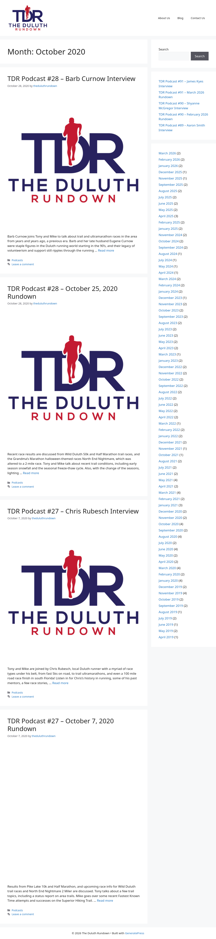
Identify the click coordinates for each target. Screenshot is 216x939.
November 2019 (170, 593)
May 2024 (166, 266)
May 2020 (166, 555)
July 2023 (165, 329)
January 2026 (168, 166)
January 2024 (168, 291)
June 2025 (166, 203)
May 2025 (166, 210)
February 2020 (169, 574)
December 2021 (170, 442)
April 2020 (166, 562)
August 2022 (168, 392)
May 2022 (166, 411)
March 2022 (167, 423)
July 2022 (165, 398)
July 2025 (165, 197)
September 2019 (171, 606)
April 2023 (166, 348)
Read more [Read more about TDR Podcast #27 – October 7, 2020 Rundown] (105, 900)
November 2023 (170, 304)
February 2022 (169, 430)
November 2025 (170, 178)
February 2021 (169, 499)
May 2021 (166, 480)
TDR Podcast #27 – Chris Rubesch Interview (73, 511)
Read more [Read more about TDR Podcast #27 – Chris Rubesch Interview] (60, 683)
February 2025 (169, 222)
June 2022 (166, 404)
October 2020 (169, 524)
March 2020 (167, 568)
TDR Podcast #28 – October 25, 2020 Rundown (62, 292)
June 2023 (166, 335)
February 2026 (169, 159)
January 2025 (168, 228)
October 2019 (169, 599)
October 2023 (169, 310)
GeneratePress (134, 933)
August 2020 (168, 536)
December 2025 (170, 172)
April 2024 (166, 272)
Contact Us (198, 18)
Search (164, 49)
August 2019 (168, 612)
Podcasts (17, 260)
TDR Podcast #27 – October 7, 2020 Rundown (60, 724)
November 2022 (170, 373)
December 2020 (170, 511)
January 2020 (168, 580)
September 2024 (171, 247)
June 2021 (166, 474)
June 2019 (166, 624)
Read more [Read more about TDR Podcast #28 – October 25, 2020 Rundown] (31, 473)
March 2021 (167, 492)
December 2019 (170, 587)
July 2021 (165, 467)
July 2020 (165, 543)
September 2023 (171, 316)
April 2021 (166, 486)
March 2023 (167, 354)
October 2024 (169, 241)
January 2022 (168, 436)
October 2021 (169, 455)
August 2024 (168, 254)
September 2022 (171, 386)
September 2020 (171, 530)
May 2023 (166, 342)
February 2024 (169, 285)
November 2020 (170, 518)
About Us (164, 18)
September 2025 (171, 184)
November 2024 (170, 235)
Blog (180, 18)
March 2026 (167, 153)
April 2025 (166, 216)
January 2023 (168, 360)
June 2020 (166, 549)
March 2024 (167, 279)
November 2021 (170, 448)
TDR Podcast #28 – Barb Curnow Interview (71, 78)
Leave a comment (23, 264)
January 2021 (168, 505)
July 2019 (165, 618)
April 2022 (166, 417)
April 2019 (166, 637)
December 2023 (170, 298)
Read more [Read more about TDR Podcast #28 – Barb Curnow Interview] (106, 250)
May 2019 (166, 631)
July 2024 (165, 260)
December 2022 (170, 367)
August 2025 (168, 191)
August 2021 (168, 461)
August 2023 (168, 323)
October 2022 (169, 379)
